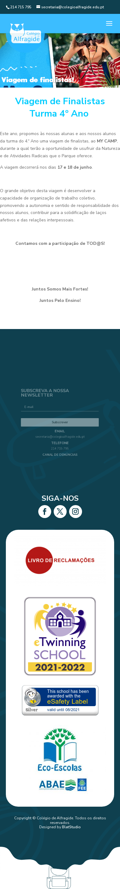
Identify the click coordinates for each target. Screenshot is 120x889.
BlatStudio (71, 827)
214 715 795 (60, 443)
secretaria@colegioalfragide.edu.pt (60, 434)
